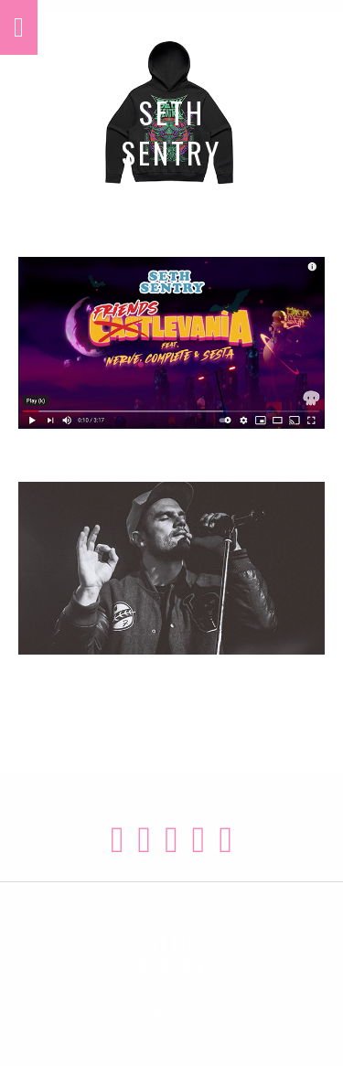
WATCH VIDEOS (171, 442)
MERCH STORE (172, 217)
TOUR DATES (172, 667)
